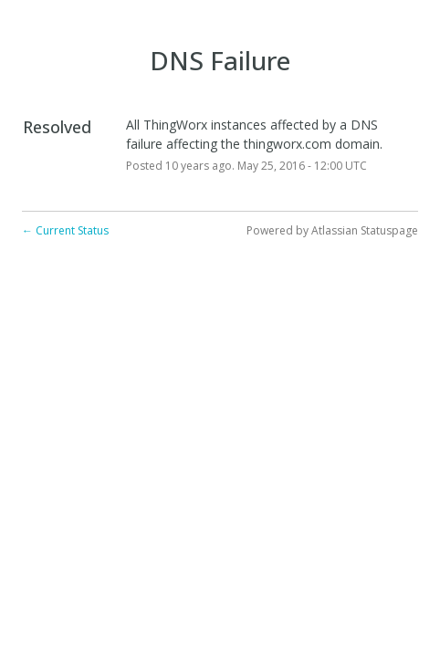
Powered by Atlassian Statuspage (332, 230)
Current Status (65, 230)
